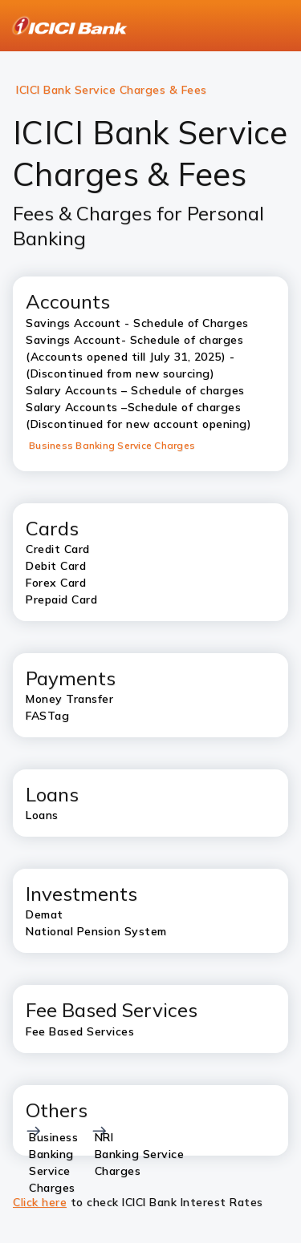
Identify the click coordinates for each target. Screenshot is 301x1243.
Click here (40, 1202)
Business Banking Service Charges (112, 445)
